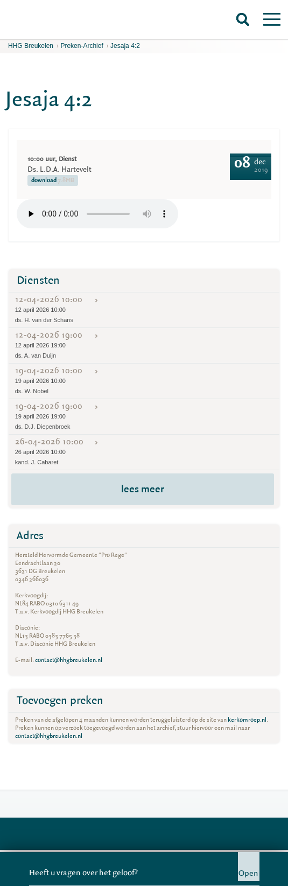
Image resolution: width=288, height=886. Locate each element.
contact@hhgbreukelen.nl (68, 660)
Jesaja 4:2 (125, 46)
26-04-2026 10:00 (144, 451)
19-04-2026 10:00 (144, 380)
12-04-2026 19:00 (144, 345)
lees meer (142, 489)
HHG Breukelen (30, 46)
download (52, 180)
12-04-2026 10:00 (144, 309)
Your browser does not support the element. (97, 213)
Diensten (38, 280)
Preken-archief (81, 46)
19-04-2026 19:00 (144, 416)
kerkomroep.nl (247, 720)
